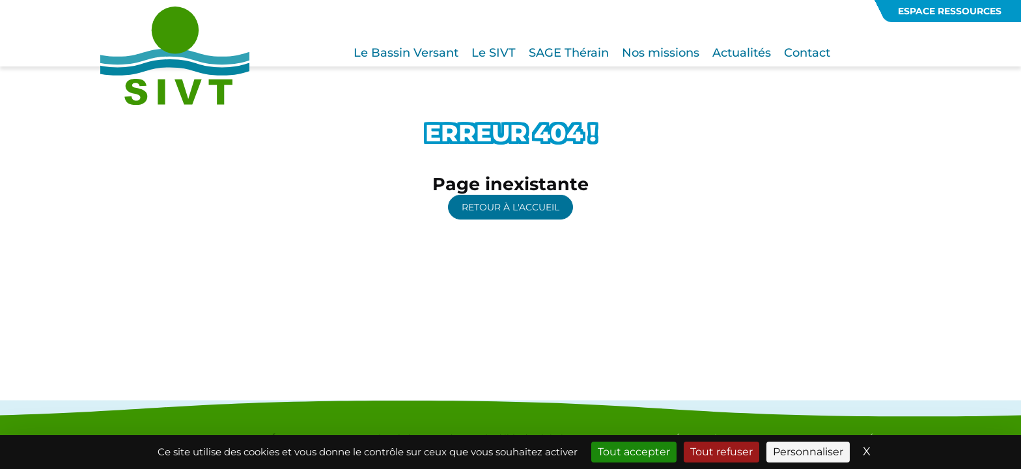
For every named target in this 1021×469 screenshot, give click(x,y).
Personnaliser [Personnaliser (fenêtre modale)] (808, 452)
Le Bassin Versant (406, 53)
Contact (807, 53)
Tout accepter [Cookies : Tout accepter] (634, 452)
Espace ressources (949, 11)
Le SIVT (493, 53)
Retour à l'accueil (510, 207)
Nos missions (660, 53)
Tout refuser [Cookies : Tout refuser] (721, 452)
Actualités (741, 53)
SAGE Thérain (569, 53)
